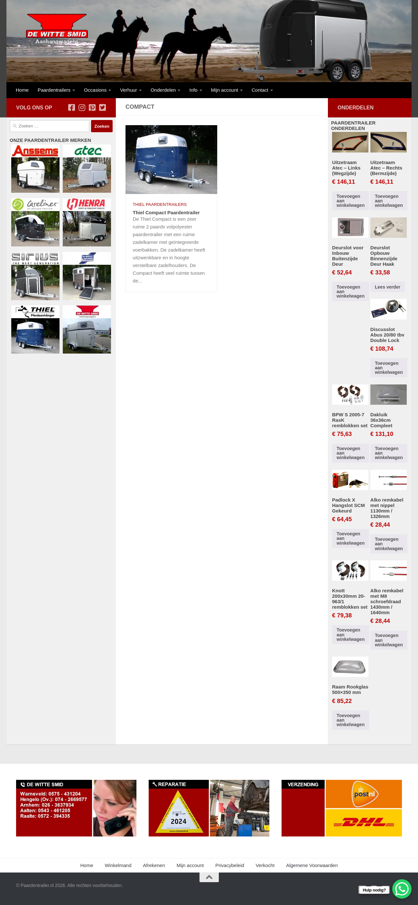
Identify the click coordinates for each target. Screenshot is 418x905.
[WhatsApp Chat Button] (402, 889)
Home (22, 90)
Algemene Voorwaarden (312, 865)
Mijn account (224, 90)
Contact (260, 90)
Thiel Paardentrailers (160, 204)
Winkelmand (118, 865)
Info (193, 90)
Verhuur (128, 90)
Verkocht (265, 865)
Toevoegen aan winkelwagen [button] (351, 201)
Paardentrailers (54, 90)
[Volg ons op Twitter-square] (102, 107)
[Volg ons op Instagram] (82, 107)
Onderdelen (163, 90)
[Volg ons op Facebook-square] (71, 107)
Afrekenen (154, 865)
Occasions (95, 90)
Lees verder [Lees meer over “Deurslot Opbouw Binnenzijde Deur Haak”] (387, 287)
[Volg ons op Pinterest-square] (92, 107)
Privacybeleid (229, 865)
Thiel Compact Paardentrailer (166, 212)
